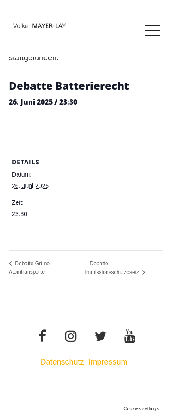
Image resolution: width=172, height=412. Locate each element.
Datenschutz (62, 362)
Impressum (109, 362)
